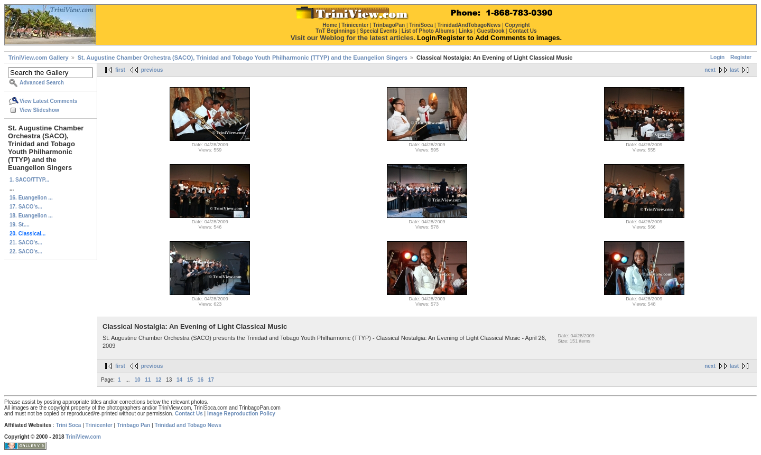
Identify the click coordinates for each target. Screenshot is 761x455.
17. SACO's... (26, 207)
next (710, 70)
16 (200, 380)
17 (211, 380)
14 (179, 380)
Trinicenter (99, 425)
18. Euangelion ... (31, 216)
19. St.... (20, 225)
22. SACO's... (26, 251)
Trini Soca (68, 425)
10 (137, 380)
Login (717, 57)
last (734, 70)
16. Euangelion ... (31, 198)
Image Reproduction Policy (241, 413)
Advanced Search (42, 83)
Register (740, 57)
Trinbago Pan (133, 425)
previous (152, 70)
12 (158, 380)
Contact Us (189, 413)
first (120, 70)
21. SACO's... (26, 242)
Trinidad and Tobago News (187, 425)
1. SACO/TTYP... (29, 180)
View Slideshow (39, 110)
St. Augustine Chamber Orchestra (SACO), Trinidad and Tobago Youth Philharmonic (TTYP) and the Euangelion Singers (242, 57)
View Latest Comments (48, 101)
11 (148, 380)
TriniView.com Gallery (38, 57)
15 (190, 380)
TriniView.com (83, 437)
